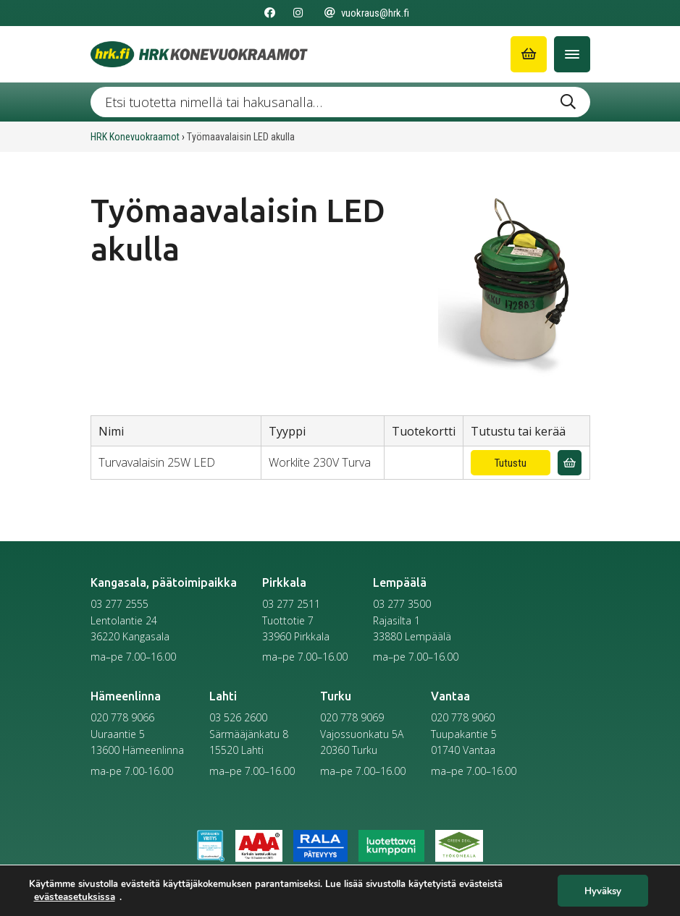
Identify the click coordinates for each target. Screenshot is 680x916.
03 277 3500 (402, 604)
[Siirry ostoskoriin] (529, 54)
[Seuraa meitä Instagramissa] (298, 13)
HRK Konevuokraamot (135, 137)
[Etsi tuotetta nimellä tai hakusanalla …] (340, 102)
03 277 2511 (291, 604)
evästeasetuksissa (74, 896)
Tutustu (510, 463)
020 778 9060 (463, 717)
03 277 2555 (119, 604)
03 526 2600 (238, 717)
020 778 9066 (122, 717)
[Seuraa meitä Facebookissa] (269, 13)
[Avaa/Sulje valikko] (572, 54)
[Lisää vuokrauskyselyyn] (570, 462)
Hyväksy (603, 890)
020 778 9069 (352, 717)
